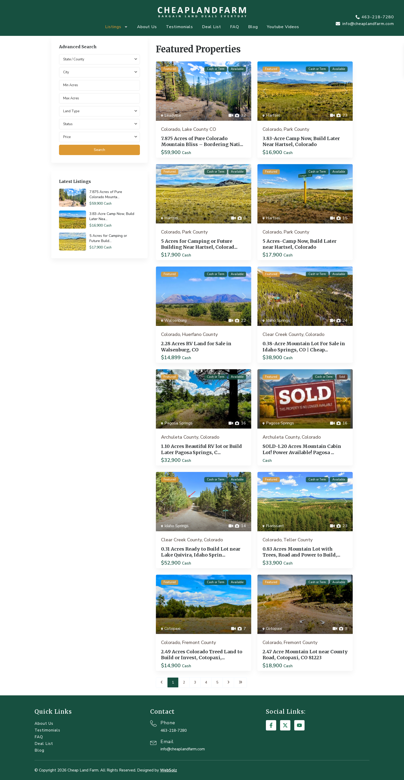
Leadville (172, 115)
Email (167, 741)
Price (67, 137)
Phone (168, 723)
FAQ (234, 27)
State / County (73, 59)
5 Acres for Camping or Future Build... (108, 238)
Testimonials (179, 27)
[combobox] (99, 72)
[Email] (153, 742)
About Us (147, 27)
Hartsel (273, 115)
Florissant (275, 526)
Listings (116, 27)
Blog (253, 27)
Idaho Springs (278, 320)
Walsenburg (175, 320)
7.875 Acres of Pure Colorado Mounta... (105, 194)
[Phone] (153, 723)
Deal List (211, 27)
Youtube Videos (283, 27)
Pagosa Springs (178, 423)
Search (99, 149)
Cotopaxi (172, 628)
